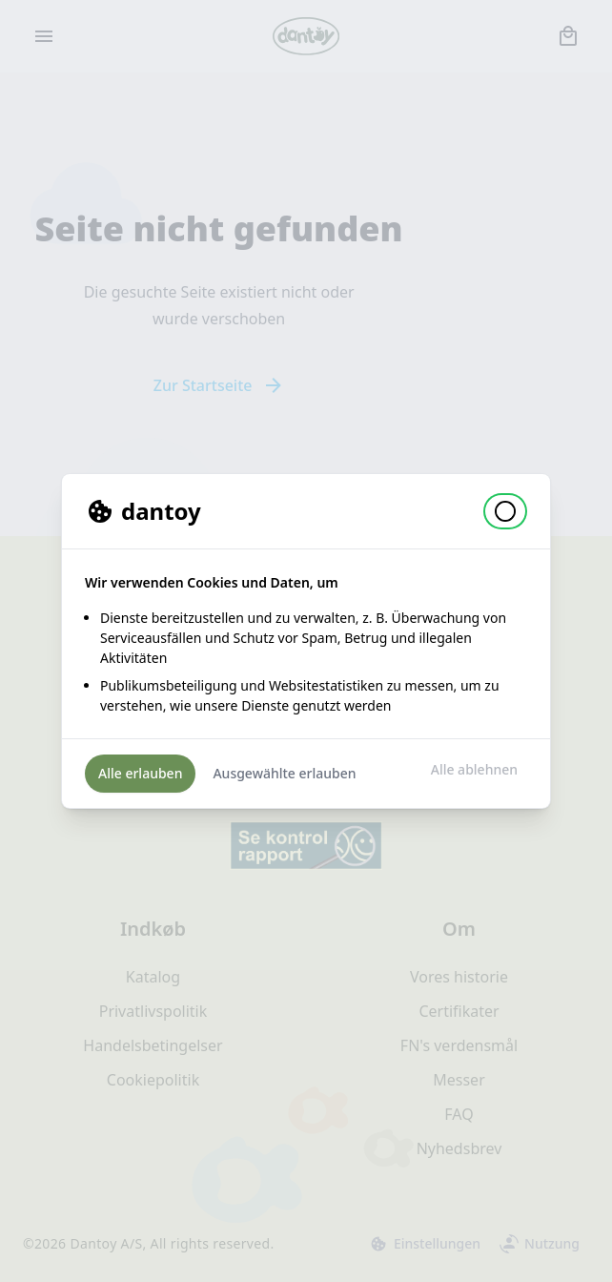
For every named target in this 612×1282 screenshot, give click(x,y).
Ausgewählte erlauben (284, 773)
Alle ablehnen (474, 769)
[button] (505, 511)
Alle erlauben (140, 773)
